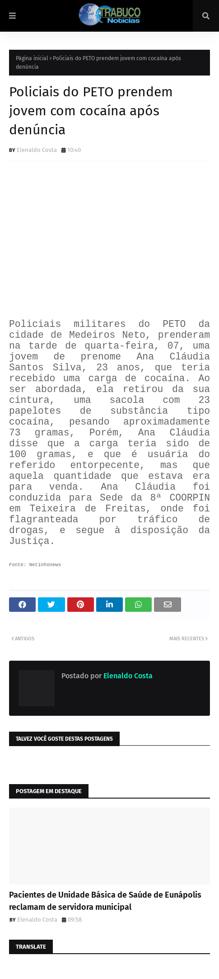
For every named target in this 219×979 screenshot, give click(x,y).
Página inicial (32, 58)
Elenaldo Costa (37, 150)
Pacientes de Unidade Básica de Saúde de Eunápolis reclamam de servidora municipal (105, 901)
